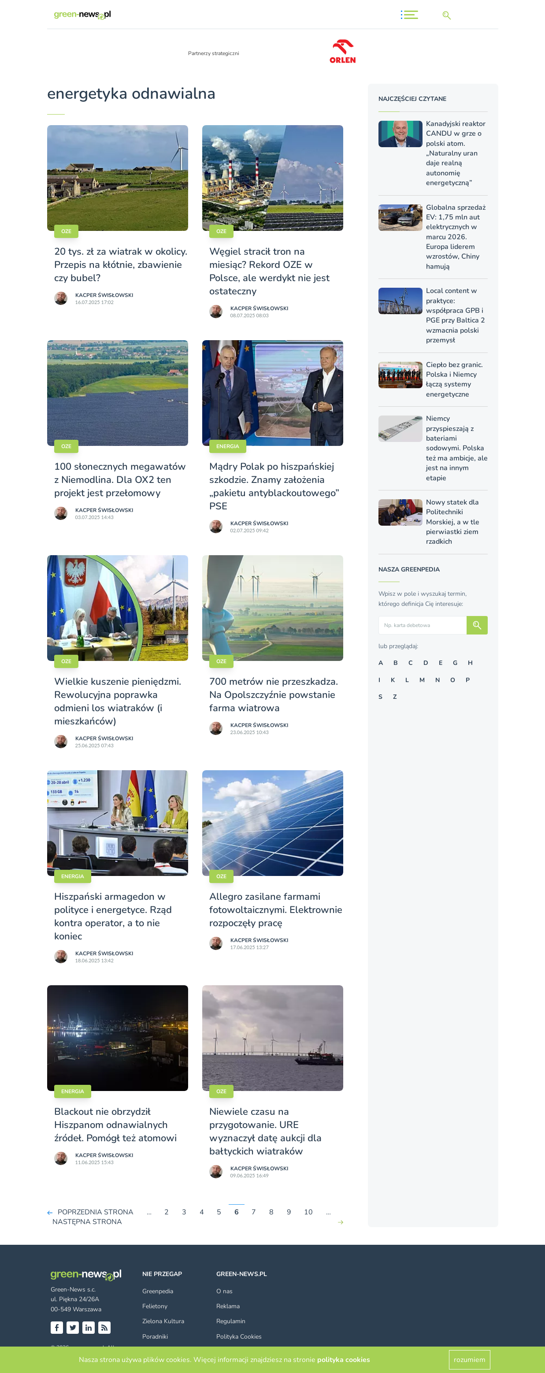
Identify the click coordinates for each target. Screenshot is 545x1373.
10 (308, 1212)
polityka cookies (343, 1360)
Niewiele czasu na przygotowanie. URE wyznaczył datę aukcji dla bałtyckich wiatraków (265, 1131)
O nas (224, 1291)
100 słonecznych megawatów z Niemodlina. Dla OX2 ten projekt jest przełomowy (120, 480)
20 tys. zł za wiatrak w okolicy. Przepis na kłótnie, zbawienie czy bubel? (120, 265)
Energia (227, 446)
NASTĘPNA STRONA (87, 1222)
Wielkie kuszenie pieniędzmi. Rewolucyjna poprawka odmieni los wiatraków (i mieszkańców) (117, 701)
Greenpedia (157, 1291)
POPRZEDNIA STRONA (95, 1212)
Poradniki (155, 1336)
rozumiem (470, 1360)
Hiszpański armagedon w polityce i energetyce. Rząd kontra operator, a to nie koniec (113, 916)
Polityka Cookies (239, 1336)
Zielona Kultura (163, 1321)
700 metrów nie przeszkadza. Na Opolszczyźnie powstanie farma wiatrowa (273, 695)
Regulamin (230, 1321)
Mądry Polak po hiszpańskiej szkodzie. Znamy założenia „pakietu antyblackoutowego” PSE (274, 486)
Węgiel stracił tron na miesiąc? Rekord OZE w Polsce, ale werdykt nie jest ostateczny (269, 271)
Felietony (154, 1306)
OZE (66, 231)
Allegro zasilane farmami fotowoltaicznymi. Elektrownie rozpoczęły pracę (275, 910)
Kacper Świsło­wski (104, 295)
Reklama (228, 1306)
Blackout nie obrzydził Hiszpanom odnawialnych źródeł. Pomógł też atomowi (115, 1125)
